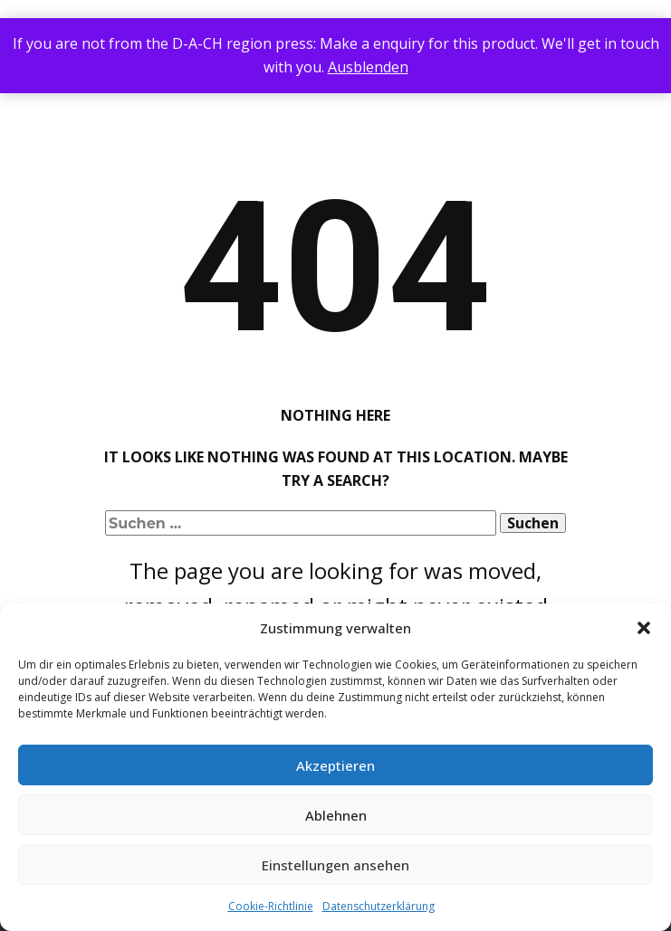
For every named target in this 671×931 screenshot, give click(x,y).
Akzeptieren (335, 765)
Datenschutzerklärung (378, 906)
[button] (644, 628)
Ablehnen (336, 815)
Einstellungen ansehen (335, 865)
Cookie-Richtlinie (270, 906)
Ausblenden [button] (368, 67)
